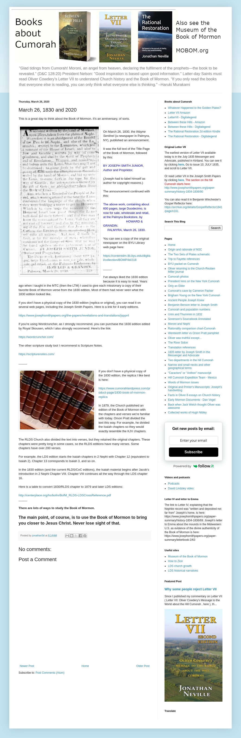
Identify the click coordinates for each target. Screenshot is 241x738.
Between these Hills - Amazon (186, 122)
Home (85, 666)
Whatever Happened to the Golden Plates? (194, 107)
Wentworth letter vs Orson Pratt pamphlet (193, 333)
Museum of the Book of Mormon (188, 556)
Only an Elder (176, 286)
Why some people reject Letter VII (191, 589)
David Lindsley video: (181, 488)
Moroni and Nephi (179, 323)
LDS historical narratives (183, 570)
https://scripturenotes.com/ (36, 354)
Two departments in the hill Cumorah (190, 360)
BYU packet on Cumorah (183, 264)
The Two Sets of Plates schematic (189, 254)
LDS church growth (180, 566)
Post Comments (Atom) (49, 672)
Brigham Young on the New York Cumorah (194, 295)
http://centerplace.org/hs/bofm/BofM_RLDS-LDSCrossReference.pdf (65, 495)
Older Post (142, 666)
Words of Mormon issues (183, 382)
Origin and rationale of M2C (185, 249)
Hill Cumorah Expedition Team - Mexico (192, 377)
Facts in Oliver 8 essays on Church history (194, 395)
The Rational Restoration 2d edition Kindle (194, 131)
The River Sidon (178, 342)
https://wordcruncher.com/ (36, 337)
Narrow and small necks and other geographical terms (189, 366)
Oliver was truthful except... (185, 338)
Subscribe (193, 452)
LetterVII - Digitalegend (182, 117)
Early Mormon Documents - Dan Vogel (192, 399)
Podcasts (173, 483)
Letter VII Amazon (179, 112)
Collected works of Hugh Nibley (187, 412)
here (181, 164)
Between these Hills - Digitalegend (189, 126)
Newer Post (27, 666)
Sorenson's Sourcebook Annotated (189, 319)
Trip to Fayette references (184, 259)
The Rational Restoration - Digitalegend (192, 136)
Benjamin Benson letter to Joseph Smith (192, 304)
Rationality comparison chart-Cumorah (192, 328)
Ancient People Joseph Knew (186, 300)
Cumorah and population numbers (189, 309)
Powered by (193, 466)
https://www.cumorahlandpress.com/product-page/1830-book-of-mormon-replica (124, 393)
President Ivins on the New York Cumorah (193, 281)
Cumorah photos (178, 276)
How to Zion (175, 561)
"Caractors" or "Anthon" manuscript (189, 373)
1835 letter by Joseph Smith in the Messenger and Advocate (189, 353)
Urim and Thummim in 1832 (185, 314)
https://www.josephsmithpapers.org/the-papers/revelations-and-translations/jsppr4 (74, 315)
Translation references (182, 347)
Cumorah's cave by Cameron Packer (190, 290)
